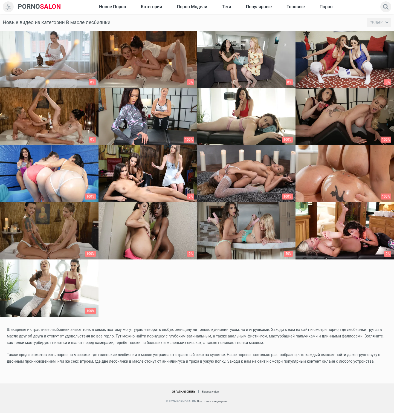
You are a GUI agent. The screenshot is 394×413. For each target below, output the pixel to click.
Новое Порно (112, 6)
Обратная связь (183, 391)
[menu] (8, 6)
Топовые (295, 6)
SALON (39, 6)
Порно (326, 6)
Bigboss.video (210, 391)
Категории (151, 6)
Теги (226, 6)
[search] (385, 6)
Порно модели (192, 6)
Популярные (259, 6)
